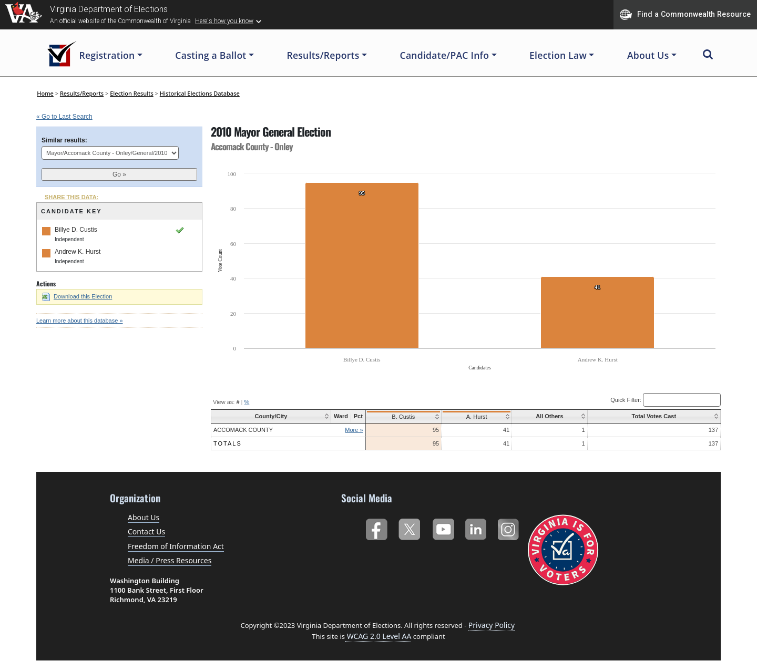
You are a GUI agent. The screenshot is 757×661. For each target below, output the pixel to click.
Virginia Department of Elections (109, 9)
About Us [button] (648, 55)
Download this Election (77, 296)
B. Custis (401, 417)
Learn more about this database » (79, 320)
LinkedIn (476, 527)
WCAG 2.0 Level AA (378, 636)
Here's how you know (224, 21)
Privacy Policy (491, 625)
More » (353, 430)
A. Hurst (474, 417)
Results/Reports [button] (323, 55)
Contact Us (146, 531)
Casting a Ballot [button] (210, 55)
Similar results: (64, 140)
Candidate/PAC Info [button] (444, 55)
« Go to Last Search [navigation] (64, 116)
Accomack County (243, 430)
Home (45, 93)
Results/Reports (82, 93)
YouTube (443, 527)
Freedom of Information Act (176, 546)
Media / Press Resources (169, 560)
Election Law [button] (558, 55)
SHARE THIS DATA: (71, 197)
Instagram (509, 527)
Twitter (409, 527)
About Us (143, 517)
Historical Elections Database (200, 93)
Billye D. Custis (76, 229)
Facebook (376, 527)
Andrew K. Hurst (77, 251)
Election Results (132, 93)
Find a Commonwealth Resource (685, 14)
